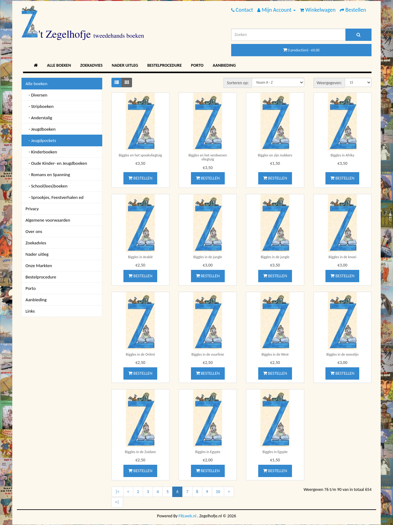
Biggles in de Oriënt (140, 354)
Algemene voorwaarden (47, 220)
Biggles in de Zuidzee (140, 452)
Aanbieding (224, 65)
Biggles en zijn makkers (275, 155)
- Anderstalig (38, 117)
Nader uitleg (125, 65)
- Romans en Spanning (47, 174)
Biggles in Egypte (207, 452)
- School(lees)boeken (46, 186)
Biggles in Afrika (342, 155)
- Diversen (36, 95)
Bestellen (140, 178)
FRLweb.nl (187, 516)
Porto (197, 65)
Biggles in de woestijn (342, 354)
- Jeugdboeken (40, 129)
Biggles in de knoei (342, 257)
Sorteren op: (238, 82)
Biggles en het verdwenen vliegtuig (208, 157)
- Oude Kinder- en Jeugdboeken (56, 163)
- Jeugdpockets (40, 140)
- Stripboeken (39, 106)
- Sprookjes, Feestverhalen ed (54, 197)
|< (117, 491)
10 (218, 491)
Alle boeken (59, 65)
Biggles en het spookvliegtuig (140, 155)
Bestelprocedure (164, 65)
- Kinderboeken (41, 152)
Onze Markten (38, 265)
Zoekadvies (91, 65)
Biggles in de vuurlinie (207, 354)
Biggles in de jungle (207, 257)
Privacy (32, 208)
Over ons (33, 231)
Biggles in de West (275, 354)
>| (117, 502)
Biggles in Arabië (140, 257)
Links (30, 311)
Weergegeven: (329, 82)
